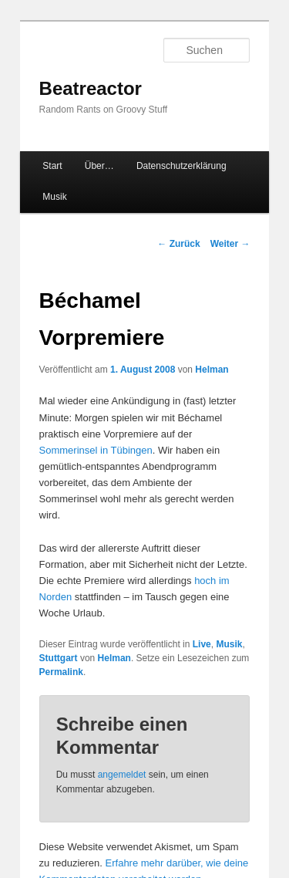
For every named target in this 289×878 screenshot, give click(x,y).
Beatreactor (90, 88)
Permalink (61, 672)
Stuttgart (58, 658)
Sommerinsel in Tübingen (96, 450)
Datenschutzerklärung (181, 165)
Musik (54, 196)
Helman (211, 369)
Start (52, 165)
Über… (99, 165)
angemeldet (122, 774)
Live (202, 644)
